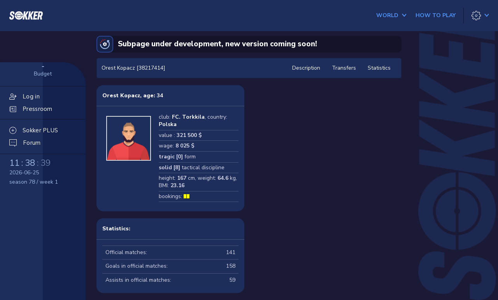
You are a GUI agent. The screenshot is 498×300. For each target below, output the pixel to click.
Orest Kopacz (121, 95)
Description (306, 68)
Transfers (344, 68)
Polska (168, 124)
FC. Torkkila (188, 117)
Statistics (379, 68)
